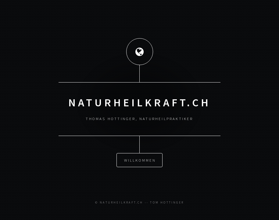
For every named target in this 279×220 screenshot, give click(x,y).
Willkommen (140, 159)
